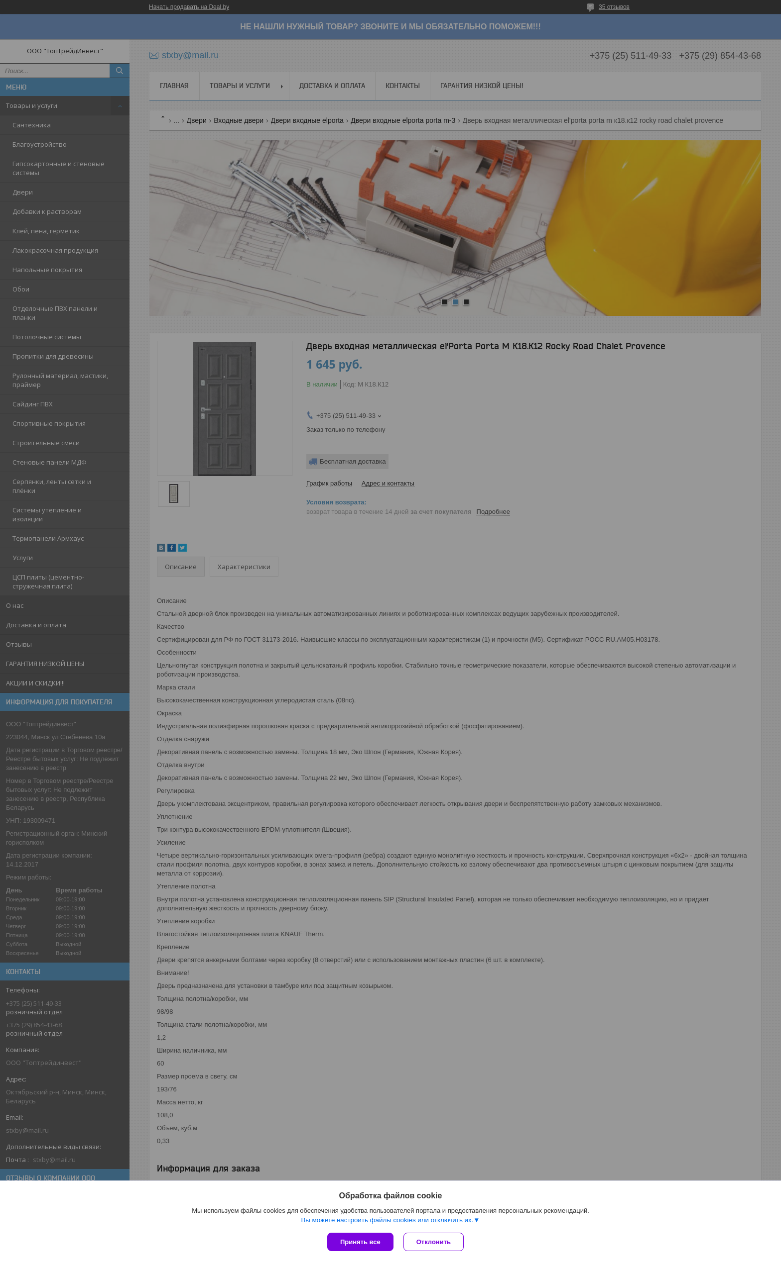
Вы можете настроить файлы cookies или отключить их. (387, 1220)
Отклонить (433, 1242)
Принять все (360, 1242)
